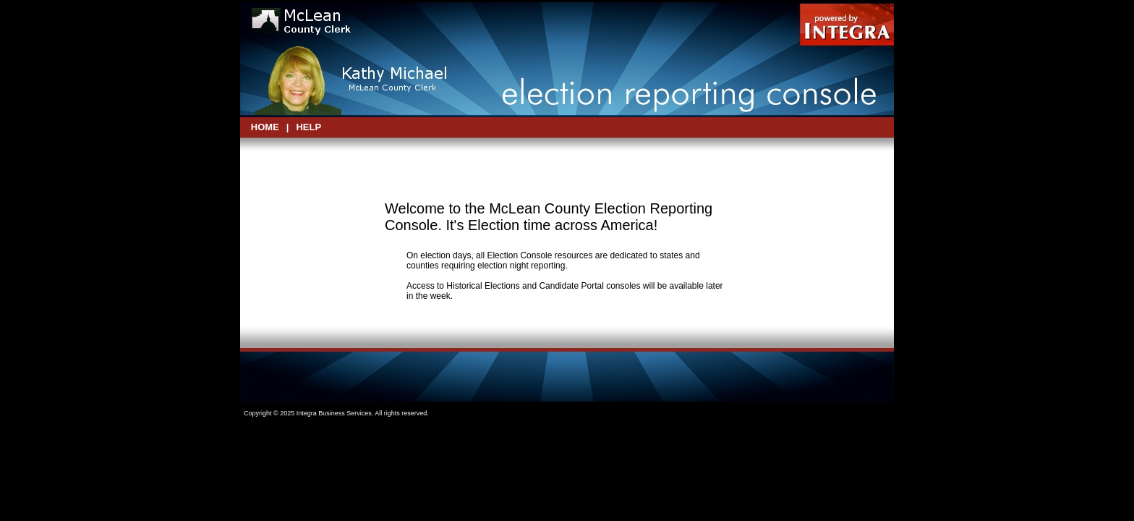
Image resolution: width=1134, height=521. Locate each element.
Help (308, 127)
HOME (265, 127)
